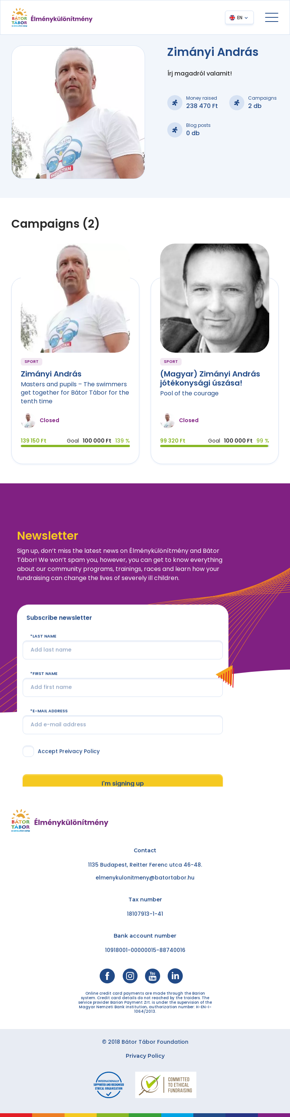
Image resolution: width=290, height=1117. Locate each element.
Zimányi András (51, 374)
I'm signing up (123, 783)
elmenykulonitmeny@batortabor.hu (145, 877)
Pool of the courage (189, 393)
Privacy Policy (145, 1055)
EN (239, 17)
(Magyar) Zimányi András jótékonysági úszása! (210, 378)
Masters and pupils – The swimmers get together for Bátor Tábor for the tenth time (75, 393)
